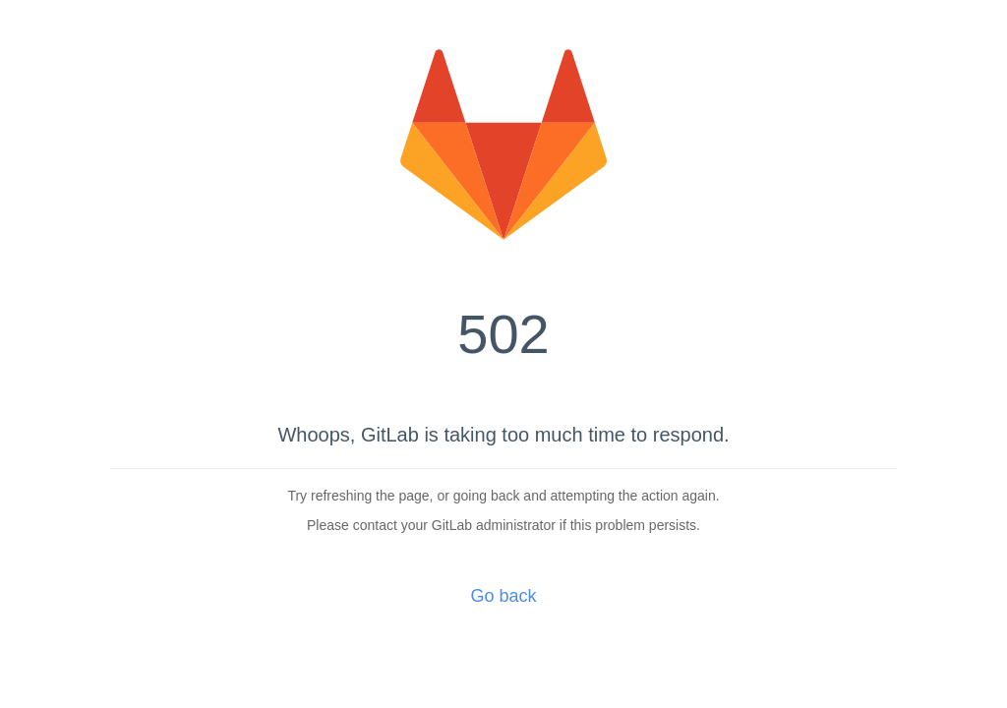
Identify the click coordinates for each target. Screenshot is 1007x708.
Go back (503, 596)
